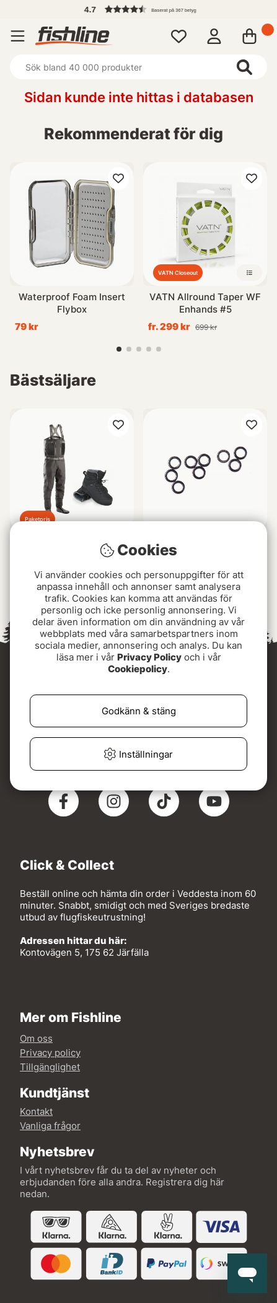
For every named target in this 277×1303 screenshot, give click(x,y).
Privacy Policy (149, 657)
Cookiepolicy (137, 669)
